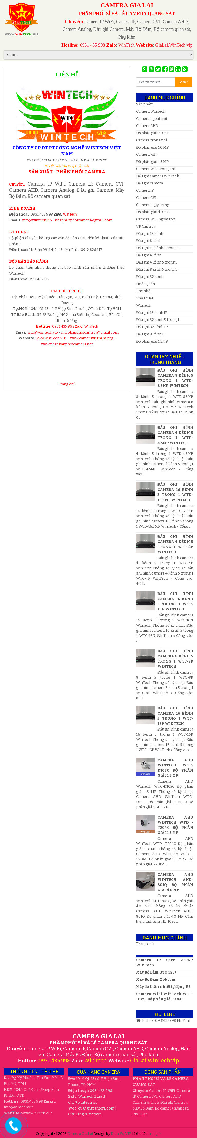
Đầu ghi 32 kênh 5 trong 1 (157, 320)
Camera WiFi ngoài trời (155, 219)
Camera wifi (146, 154)
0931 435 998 (92, 45)
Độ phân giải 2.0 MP (152, 133)
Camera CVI (146, 198)
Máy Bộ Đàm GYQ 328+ (156, 972)
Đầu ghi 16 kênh (149, 233)
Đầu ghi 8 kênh (148, 241)
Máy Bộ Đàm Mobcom (155, 979)
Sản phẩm (145, 104)
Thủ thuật (144, 298)
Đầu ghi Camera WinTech (157, 176)
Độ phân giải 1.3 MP (152, 162)
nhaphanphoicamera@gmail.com (83, 220)
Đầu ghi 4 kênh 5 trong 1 (156, 262)
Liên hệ (66, 74)
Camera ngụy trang (152, 205)
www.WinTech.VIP (51, 338)
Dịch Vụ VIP (121, 1134)
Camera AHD (147, 126)
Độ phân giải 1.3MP (152, 341)
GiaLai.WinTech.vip (173, 45)
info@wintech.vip (37, 220)
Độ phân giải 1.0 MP (152, 147)
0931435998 (166, 1020)
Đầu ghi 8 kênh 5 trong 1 (156, 269)
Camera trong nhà (152, 140)
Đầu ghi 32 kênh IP (152, 327)
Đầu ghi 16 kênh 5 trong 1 (157, 248)
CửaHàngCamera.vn (85, 1114)
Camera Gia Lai (80, 1134)
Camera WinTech (150, 111)
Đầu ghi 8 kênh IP (151, 334)
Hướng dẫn (145, 284)
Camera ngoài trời (151, 118)
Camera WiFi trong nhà (156, 169)
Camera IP (145, 190)
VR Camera (145, 226)
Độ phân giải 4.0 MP (152, 212)
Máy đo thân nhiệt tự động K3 (163, 987)
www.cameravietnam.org (91, 338)
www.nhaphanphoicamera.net (67, 344)
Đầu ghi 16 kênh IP (152, 312)
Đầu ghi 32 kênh (149, 277)
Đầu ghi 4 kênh (148, 255)
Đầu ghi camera (149, 183)
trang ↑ (154, 1134)
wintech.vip (82, 1102)
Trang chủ (67, 384)
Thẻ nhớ (143, 291)
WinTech (126, 45)
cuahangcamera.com (96, 1108)
